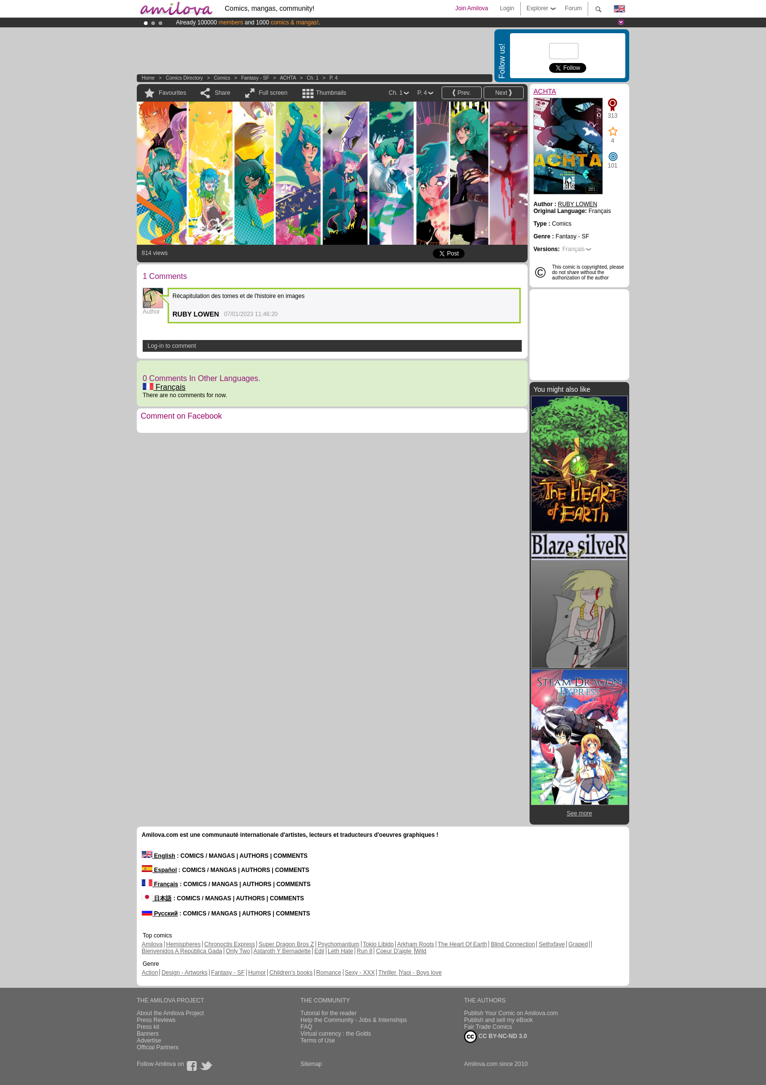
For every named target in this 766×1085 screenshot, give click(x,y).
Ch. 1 (313, 78)
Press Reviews (156, 1020)
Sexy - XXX (360, 972)
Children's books (290, 972)
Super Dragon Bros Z (286, 944)
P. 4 (333, 78)
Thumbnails (331, 92)
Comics (222, 78)
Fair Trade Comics (488, 1026)
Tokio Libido (378, 944)
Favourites (172, 92)
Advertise (149, 1040)
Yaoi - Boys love (421, 972)
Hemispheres (183, 944)
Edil (319, 951)
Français (164, 387)
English (158, 855)
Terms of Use (317, 1040)
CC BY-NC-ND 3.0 (495, 1036)
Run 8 (364, 951)
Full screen (273, 92)
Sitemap (311, 1064)
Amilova (152, 944)
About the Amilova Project (170, 1013)
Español (159, 870)
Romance (328, 972)
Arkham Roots (415, 944)
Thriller (388, 972)
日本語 (156, 898)
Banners (148, 1033)
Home (148, 78)
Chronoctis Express (229, 944)
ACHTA (288, 78)
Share (222, 92)
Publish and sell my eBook (498, 1020)
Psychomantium (338, 944)
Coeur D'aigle (394, 951)
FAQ (306, 1026)
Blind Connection (513, 944)
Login (507, 8)
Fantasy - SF (255, 78)
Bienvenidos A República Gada (182, 951)
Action (150, 972)
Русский (160, 913)
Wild (420, 951)
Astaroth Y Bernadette (282, 951)
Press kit (148, 1026)
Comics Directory (184, 78)
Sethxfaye (552, 944)
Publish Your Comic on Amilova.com (511, 1013)
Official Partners (157, 1047)
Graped (578, 944)
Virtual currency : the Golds (335, 1033)
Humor (257, 972)
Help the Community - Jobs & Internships (353, 1020)
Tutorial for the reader (328, 1013)
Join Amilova (471, 8)
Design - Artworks (185, 972)
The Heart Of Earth (462, 944)
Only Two (238, 951)
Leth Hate (340, 951)
